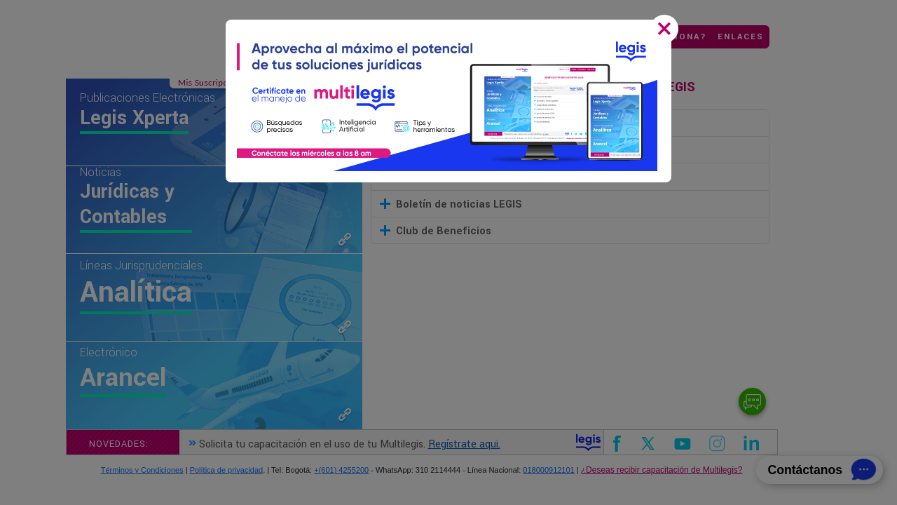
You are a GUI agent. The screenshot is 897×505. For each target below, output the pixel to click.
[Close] (667, 30)
